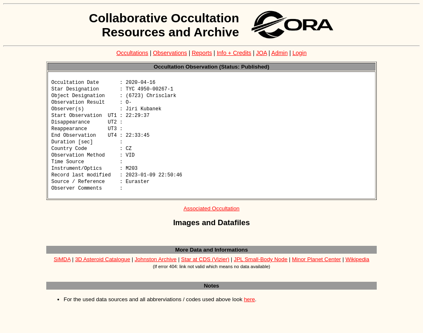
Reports (202, 53)
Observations (170, 53)
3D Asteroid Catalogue (102, 267)
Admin (279, 53)
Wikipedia (357, 267)
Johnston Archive (156, 267)
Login (299, 53)
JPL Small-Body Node (261, 267)
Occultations (132, 53)
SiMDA (62, 267)
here (249, 307)
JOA (261, 53)
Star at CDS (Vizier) (205, 267)
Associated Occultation (211, 216)
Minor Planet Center (316, 267)
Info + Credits (234, 53)
